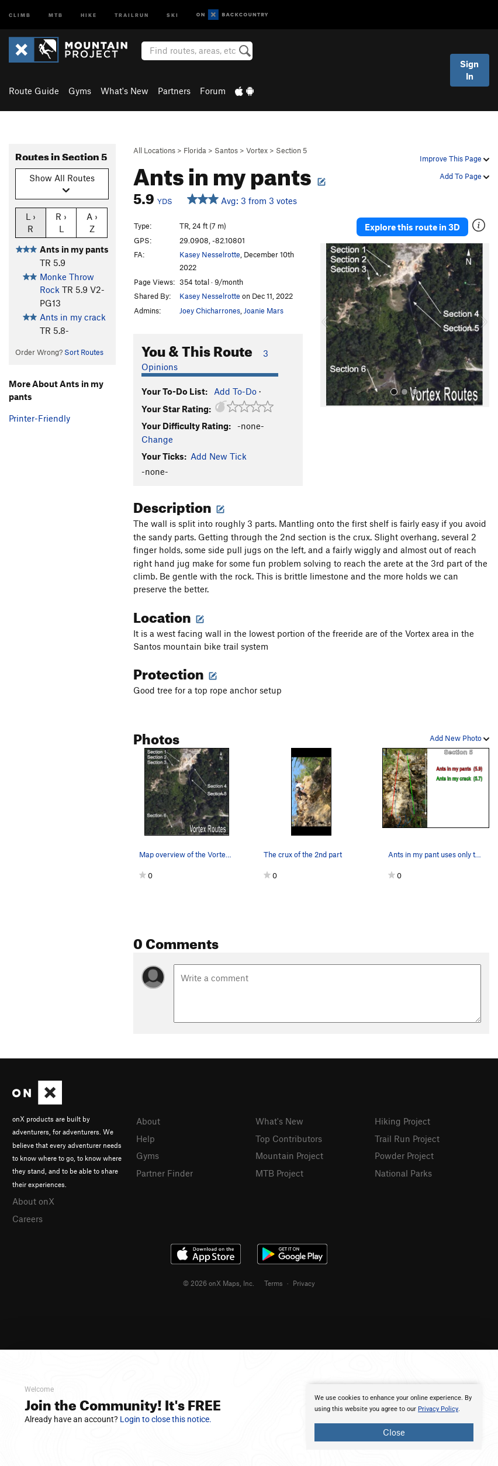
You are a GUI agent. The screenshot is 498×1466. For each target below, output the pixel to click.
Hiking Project (402, 1121)
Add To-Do (235, 391)
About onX (33, 1201)
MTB (56, 14)
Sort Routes (83, 352)
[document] (393, 1416)
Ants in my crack (73, 317)
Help (145, 1138)
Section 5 (291, 150)
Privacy (304, 1283)
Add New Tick (219, 456)
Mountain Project (289, 1155)
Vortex (257, 150)
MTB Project (279, 1173)
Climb (20, 14)
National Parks (403, 1173)
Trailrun (132, 14)
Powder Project (404, 1155)
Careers (27, 1218)
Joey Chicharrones (209, 310)
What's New (124, 90)
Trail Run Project (407, 1138)
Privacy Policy (438, 1409)
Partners (174, 90)
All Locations (154, 150)
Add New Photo (459, 738)
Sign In (469, 69)
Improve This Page (454, 158)
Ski (173, 14)
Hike (89, 14)
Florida (195, 150)
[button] (332, 325)
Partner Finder (164, 1173)
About (148, 1121)
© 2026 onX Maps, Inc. (218, 1283)
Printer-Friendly (39, 418)
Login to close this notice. (166, 1419)
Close (394, 1432)
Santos (226, 150)
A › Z (92, 222)
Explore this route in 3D (412, 227)
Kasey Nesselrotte (209, 254)
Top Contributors (288, 1138)
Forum (213, 90)
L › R (31, 222)
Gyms (79, 90)
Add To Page (464, 176)
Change (157, 439)
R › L (61, 222)
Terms (273, 1283)
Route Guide (34, 90)
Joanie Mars (263, 310)
